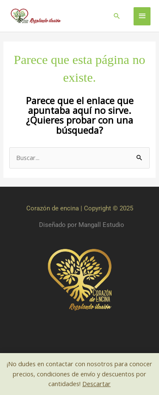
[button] (117, 16)
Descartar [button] (96, 383)
